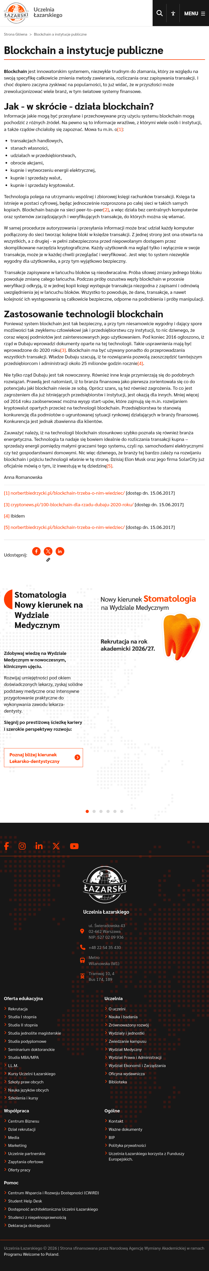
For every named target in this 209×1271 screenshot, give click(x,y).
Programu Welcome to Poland (31, 1258)
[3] (63, 354)
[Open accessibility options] (173, 13)
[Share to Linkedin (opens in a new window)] (60, 556)
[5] (109, 470)
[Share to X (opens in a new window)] (48, 556)
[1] (120, 133)
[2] (106, 214)
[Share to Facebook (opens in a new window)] (36, 556)
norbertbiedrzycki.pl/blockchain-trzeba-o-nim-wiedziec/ (68, 497)
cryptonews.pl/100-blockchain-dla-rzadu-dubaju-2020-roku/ (72, 509)
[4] (140, 367)
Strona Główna (15, 38)
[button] (48, 564)
